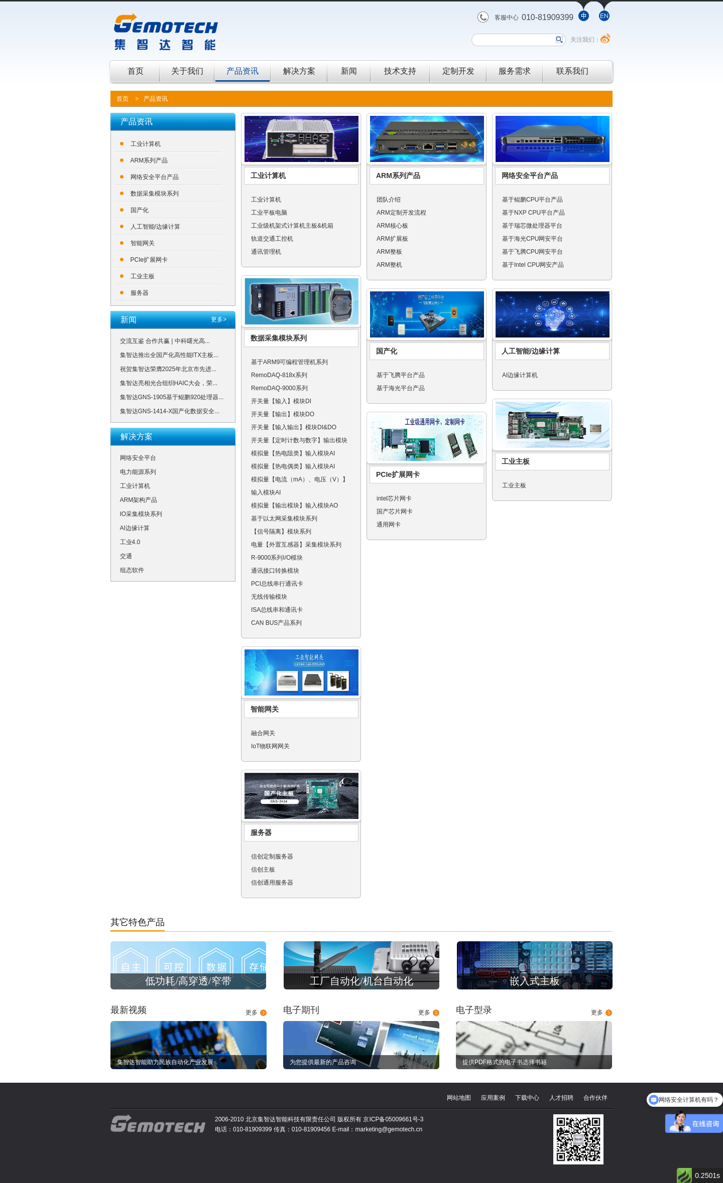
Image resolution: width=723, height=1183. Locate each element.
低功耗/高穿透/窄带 (188, 980)
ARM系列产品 (149, 160)
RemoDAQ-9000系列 (279, 388)
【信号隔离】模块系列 (281, 531)
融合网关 (263, 733)
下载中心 (527, 1097)
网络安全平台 (138, 457)
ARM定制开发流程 (401, 212)
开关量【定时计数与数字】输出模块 (299, 440)
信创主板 (263, 869)
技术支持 (400, 71)
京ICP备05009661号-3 (393, 1119)
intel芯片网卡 (394, 498)
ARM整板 (389, 251)
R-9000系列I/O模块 (277, 557)
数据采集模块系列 (155, 193)
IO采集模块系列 (141, 514)
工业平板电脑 (269, 212)
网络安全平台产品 (155, 177)
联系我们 (572, 71)
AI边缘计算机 (520, 375)
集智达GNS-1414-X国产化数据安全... (170, 411)
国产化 (140, 210)
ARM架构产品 (139, 499)
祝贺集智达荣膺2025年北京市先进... (168, 369)
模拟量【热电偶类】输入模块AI (293, 466)
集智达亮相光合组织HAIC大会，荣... (169, 383)
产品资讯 (242, 71)
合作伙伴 (595, 1097)
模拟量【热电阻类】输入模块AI (293, 453)
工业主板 (143, 276)
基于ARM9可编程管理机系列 (289, 362)
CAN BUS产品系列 (276, 622)
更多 (252, 1012)
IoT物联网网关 (270, 746)
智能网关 (143, 243)
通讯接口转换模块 (275, 570)
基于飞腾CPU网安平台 (532, 251)
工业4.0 (130, 542)
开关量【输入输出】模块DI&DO (293, 427)
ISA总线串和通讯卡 (277, 609)
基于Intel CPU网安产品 (533, 264)
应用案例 (493, 1097)
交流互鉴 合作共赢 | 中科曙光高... (165, 341)
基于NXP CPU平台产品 (533, 212)
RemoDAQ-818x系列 (279, 375)
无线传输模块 (269, 596)
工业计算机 (146, 143)
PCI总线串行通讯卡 (277, 583)
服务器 (140, 292)
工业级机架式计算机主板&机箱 (292, 225)
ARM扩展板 (392, 238)
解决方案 (299, 71)
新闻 (349, 71)
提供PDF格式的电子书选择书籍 (504, 1062)
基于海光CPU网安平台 (532, 238)
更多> (218, 319)
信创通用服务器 (272, 882)
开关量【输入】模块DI (281, 401)
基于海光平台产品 (401, 388)
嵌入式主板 (535, 980)
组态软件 (132, 570)
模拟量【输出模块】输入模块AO (294, 505)
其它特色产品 (137, 922)
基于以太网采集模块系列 (284, 518)
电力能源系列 (138, 471)
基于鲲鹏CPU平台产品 (532, 199)
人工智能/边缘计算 (155, 226)
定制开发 (458, 71)
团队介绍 (389, 199)
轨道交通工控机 (272, 238)
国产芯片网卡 (395, 511)
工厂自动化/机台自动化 (361, 980)
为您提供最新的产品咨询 (323, 1062)
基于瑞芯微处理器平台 (532, 225)
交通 (126, 556)
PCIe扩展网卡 (149, 259)
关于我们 (187, 71)
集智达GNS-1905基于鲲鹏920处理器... (172, 397)
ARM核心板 (392, 225)
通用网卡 (389, 524)
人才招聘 (561, 1097)
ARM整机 (389, 264)
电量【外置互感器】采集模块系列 (296, 544)
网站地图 (459, 1097)
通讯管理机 (266, 251)
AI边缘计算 (135, 528)
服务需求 (515, 71)
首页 (136, 71)
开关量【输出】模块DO (282, 414)
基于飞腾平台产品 (401, 375)
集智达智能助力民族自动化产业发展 (165, 1062)
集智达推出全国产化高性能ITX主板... (169, 355)
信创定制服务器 (272, 856)
